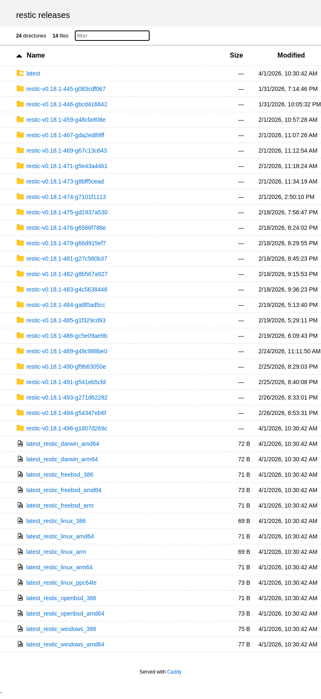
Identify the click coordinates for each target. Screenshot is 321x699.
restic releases (43, 15)
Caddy (174, 672)
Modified (291, 55)
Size (236, 55)
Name (36, 55)
